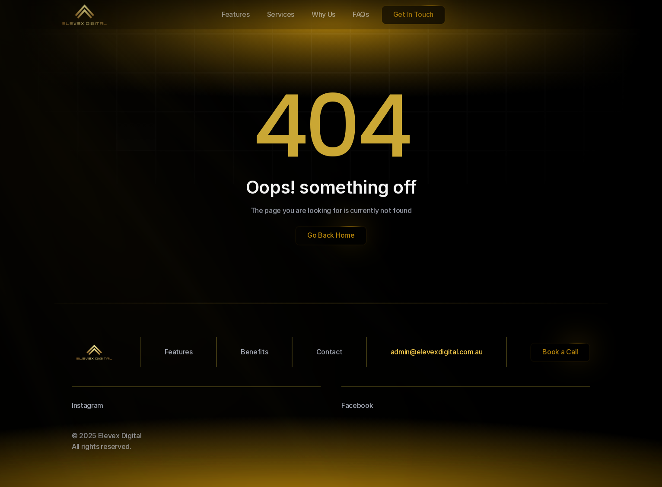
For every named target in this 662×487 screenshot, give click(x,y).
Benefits (254, 351)
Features (178, 351)
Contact (329, 351)
